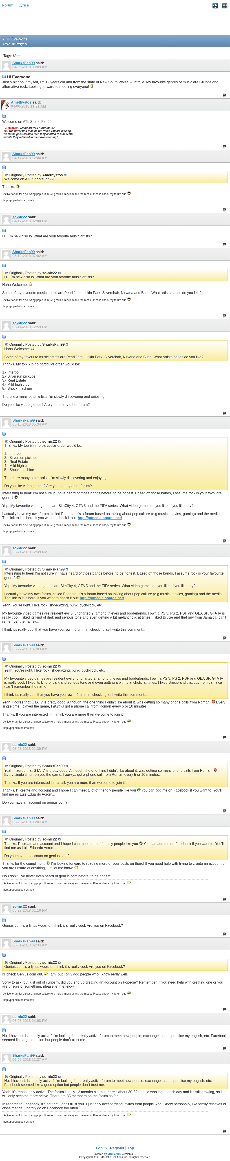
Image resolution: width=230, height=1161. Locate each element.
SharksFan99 (23, 63)
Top (131, 1148)
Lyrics (23, 5)
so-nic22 (19, 217)
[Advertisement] (36, 22)
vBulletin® (114, 1154)
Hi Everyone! (20, 44)
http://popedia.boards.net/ (100, 518)
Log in (101, 1148)
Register (117, 1148)
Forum (7, 5)
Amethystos (21, 102)
